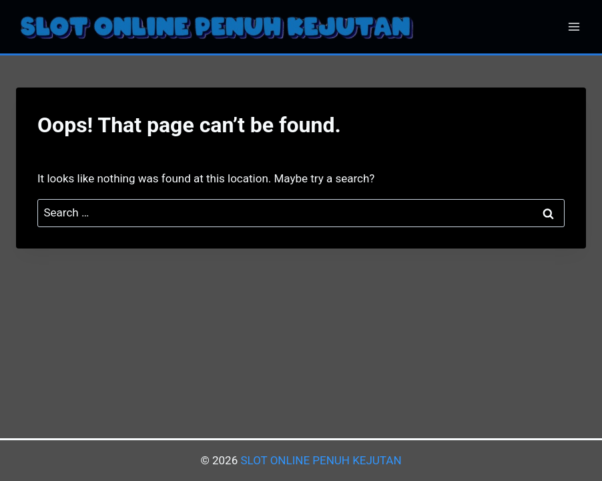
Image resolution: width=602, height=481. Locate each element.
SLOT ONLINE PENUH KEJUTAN (320, 460)
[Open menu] (573, 26)
